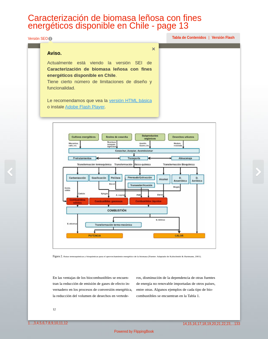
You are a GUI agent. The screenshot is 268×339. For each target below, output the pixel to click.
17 (199, 324)
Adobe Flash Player (85, 106)
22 (223, 324)
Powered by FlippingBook (134, 331)
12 (66, 323)
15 (190, 324)
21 (219, 324)
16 (194, 324)
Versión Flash (223, 37)
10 (56, 323)
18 (204, 324)
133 (237, 324)
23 (228, 324)
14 (185, 324)
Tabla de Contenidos (189, 37)
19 (209, 324)
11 (61, 323)
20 (214, 324)
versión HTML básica (130, 100)
